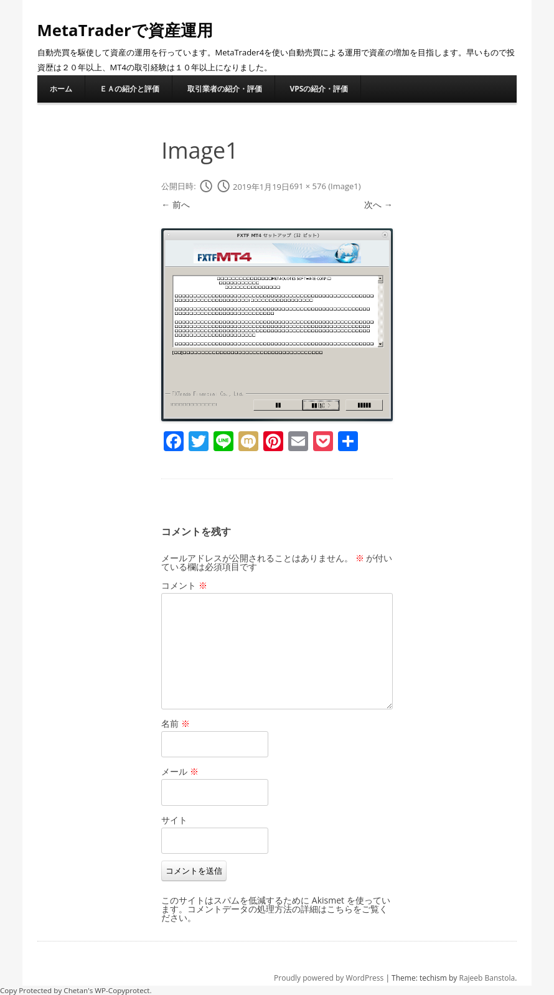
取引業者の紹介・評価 (224, 88)
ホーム (61, 88)
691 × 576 (307, 186)
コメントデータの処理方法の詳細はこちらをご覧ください (274, 913)
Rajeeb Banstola (487, 978)
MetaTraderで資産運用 (125, 30)
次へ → (378, 204)
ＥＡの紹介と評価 (129, 88)
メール (180, 771)
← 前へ (175, 204)
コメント (184, 585)
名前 (175, 723)
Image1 (345, 186)
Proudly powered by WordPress (328, 978)
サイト (174, 820)
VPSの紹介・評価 (319, 88)
